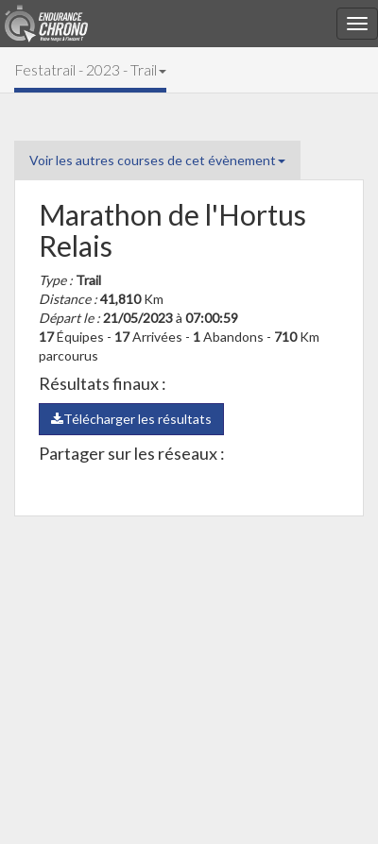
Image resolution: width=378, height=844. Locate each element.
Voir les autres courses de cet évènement (157, 160)
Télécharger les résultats (131, 419)
